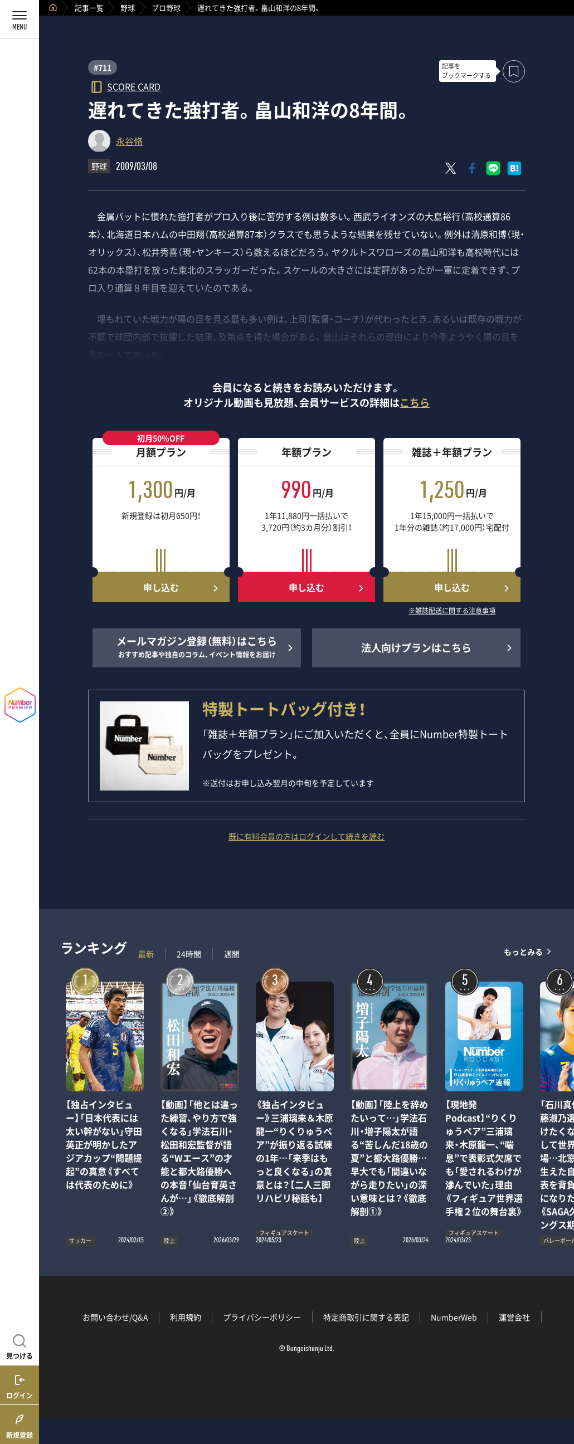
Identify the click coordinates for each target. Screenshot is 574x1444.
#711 (102, 67)
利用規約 (185, 1317)
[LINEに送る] (493, 168)
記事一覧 (89, 7)
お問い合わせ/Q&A (115, 1317)
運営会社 (514, 1317)
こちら (415, 402)
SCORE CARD (133, 86)
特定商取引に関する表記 (366, 1317)
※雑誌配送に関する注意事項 (451, 611)
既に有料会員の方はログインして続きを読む (306, 836)
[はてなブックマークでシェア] (514, 168)
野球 (127, 7)
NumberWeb (454, 1317)
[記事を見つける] (19, 1345)
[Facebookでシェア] (472, 168)
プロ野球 (166, 7)
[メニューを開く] (19, 19)
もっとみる (523, 951)
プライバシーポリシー (262, 1317)
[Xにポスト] (450, 168)
